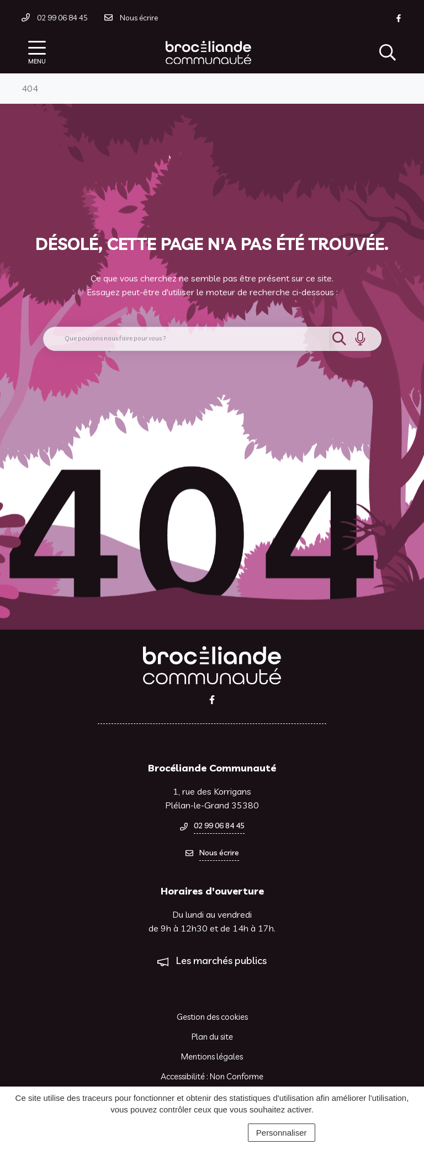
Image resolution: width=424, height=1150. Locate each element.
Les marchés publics (221, 960)
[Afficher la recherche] (387, 52)
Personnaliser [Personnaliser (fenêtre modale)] (281, 1132)
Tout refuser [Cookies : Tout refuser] (212, 1132)
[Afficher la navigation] (37, 53)
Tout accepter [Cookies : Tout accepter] (143, 1132)
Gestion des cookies (212, 1016)
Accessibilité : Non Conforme (212, 1076)
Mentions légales (212, 1056)
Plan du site (212, 1036)
